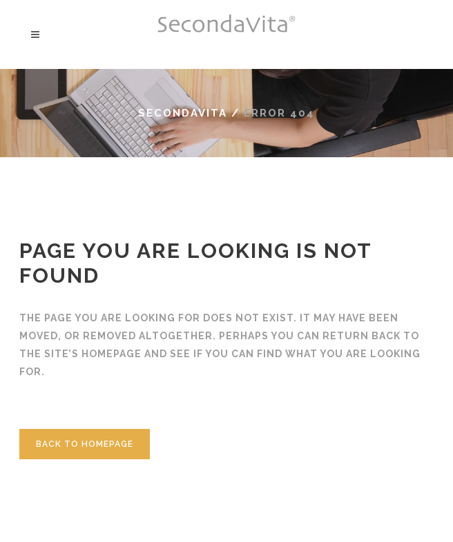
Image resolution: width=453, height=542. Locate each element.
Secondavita (182, 113)
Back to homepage (84, 444)
